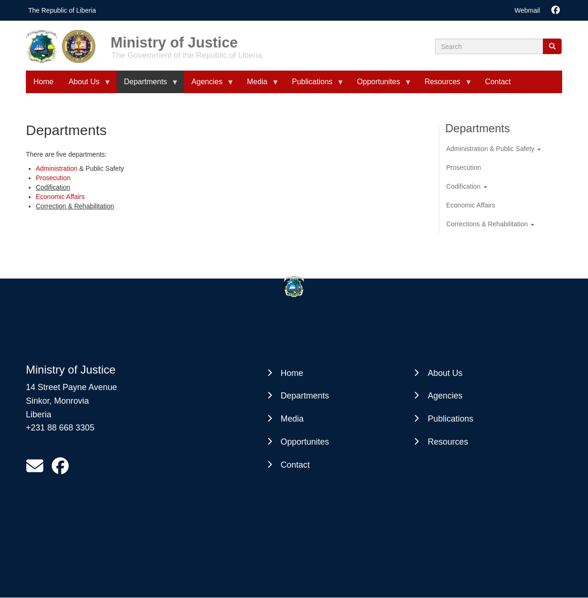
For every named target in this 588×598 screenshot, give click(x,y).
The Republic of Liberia (62, 10)
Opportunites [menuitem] (381, 85)
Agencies (445, 395)
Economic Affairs (60, 196)
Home (292, 373)
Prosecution (53, 178)
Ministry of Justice (174, 39)
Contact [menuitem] (498, 82)
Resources (448, 442)
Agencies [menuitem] (209, 85)
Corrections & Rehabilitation (490, 224)
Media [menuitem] (259, 85)
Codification (466, 186)
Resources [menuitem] (444, 85)
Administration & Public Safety (493, 148)
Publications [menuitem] (314, 85)
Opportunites (305, 442)
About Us (445, 373)
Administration (57, 168)
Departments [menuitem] (148, 85)
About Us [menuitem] (86, 85)
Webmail (527, 10)
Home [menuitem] (43, 82)
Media (292, 418)
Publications (450, 418)
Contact (295, 465)
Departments (305, 395)
